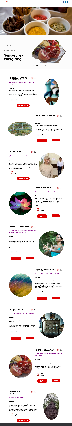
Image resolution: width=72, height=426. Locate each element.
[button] (23, 105)
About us (10, 4)
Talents (38, 4)
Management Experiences (30, 4)
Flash (21, 4)
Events (43, 4)
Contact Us (48, 4)
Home (6, 4)
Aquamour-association (62, 4)
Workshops (16, 4)
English (54, 4)
